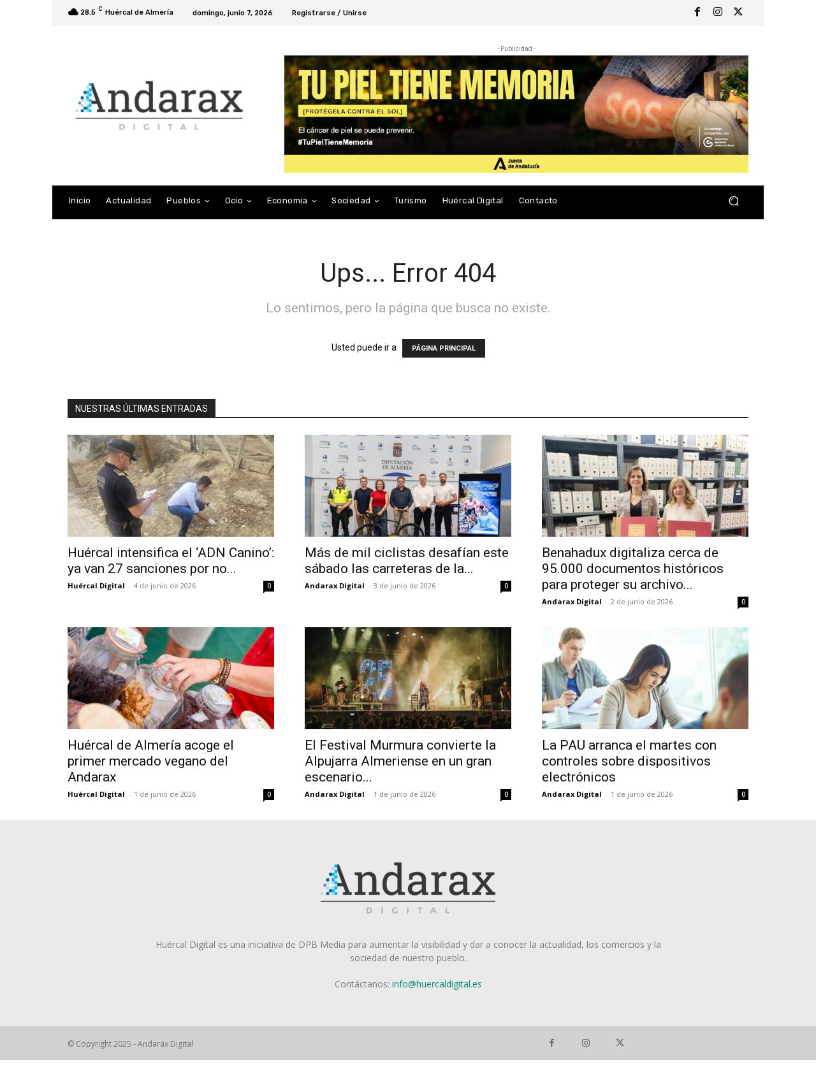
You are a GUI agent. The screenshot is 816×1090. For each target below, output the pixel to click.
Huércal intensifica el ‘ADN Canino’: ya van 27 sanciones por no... (171, 560)
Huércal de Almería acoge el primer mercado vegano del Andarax (151, 761)
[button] (733, 200)
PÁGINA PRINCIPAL (444, 348)
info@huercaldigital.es (437, 984)
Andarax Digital (335, 585)
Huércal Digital (96, 585)
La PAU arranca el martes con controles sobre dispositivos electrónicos (629, 761)
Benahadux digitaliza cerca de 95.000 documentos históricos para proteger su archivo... (633, 568)
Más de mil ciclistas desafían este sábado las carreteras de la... (407, 560)
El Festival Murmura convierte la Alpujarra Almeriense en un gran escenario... (400, 761)
